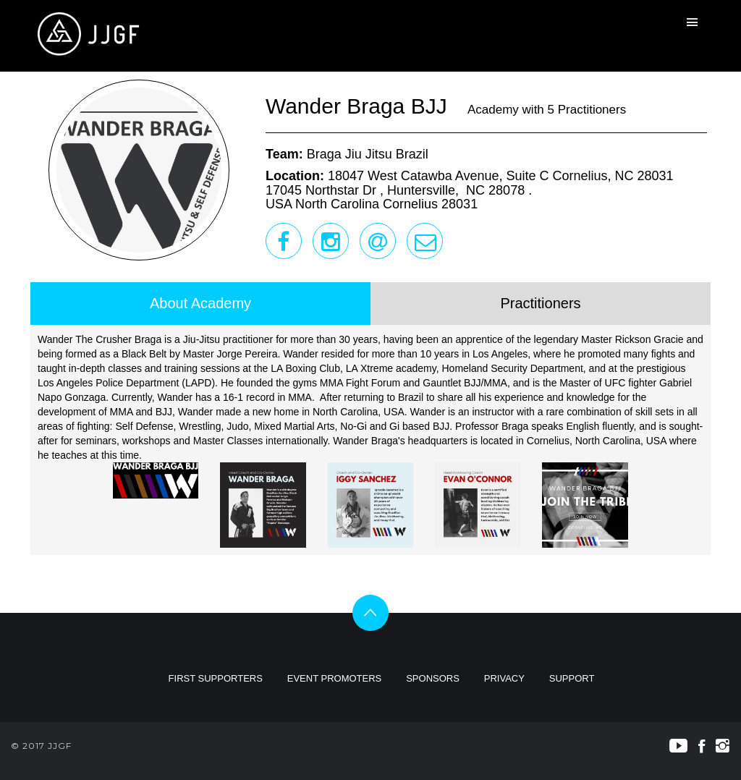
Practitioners (540, 303)
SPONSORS (433, 678)
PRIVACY (504, 678)
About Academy (200, 303)
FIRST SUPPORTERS (216, 678)
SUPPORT (572, 678)
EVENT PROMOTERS (334, 678)
